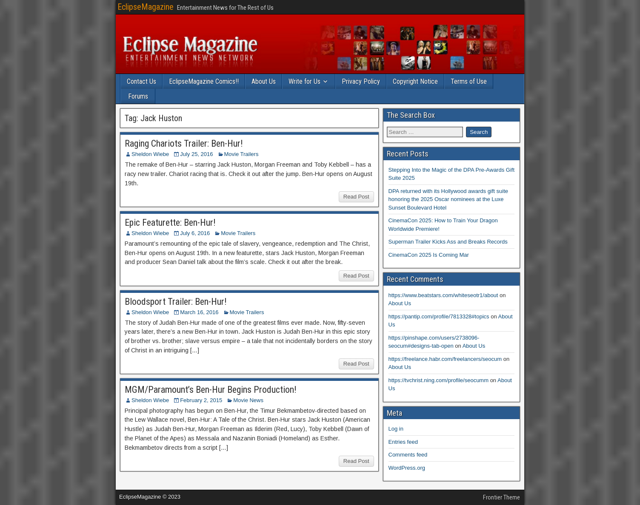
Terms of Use (469, 81)
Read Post (356, 196)
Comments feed (408, 454)
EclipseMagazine (145, 7)
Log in (396, 429)
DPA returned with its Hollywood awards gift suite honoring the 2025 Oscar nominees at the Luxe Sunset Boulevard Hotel (449, 199)
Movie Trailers (241, 154)
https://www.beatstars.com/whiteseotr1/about (443, 295)
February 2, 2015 (201, 400)
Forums (138, 96)
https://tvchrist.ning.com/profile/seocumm (439, 380)
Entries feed (403, 442)
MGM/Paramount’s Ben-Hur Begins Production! (211, 389)
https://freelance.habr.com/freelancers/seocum (445, 359)
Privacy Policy (361, 81)
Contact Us (141, 81)
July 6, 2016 (195, 233)
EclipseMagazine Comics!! (204, 81)
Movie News (248, 400)
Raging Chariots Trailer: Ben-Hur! (184, 143)
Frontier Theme (501, 497)
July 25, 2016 (196, 154)
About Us (263, 81)
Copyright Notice (415, 81)
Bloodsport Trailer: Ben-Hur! (176, 301)
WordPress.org (407, 468)
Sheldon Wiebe (150, 154)
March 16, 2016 (199, 312)
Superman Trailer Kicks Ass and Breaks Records (448, 241)
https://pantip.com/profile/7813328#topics (439, 316)
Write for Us (304, 81)
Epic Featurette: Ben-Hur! (170, 222)
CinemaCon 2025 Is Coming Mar (429, 255)
